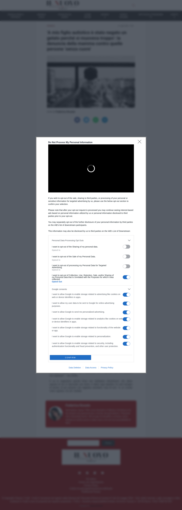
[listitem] (91, 240)
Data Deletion (75, 367)
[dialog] (91, 255)
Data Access (90, 367)
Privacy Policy (107, 367)
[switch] (126, 247)
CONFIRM (70, 357)
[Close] (140, 142)
